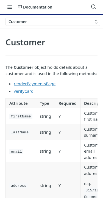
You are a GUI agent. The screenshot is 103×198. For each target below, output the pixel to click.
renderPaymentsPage (34, 83)
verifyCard (24, 91)
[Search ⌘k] (93, 7)
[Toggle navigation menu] (9, 7)
